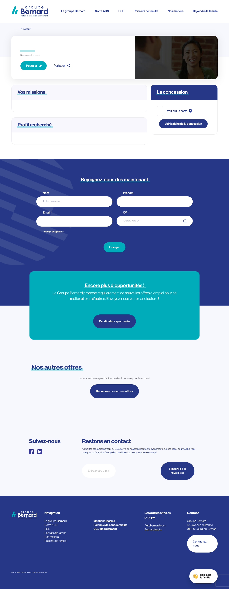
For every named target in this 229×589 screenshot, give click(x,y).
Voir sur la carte (177, 111)
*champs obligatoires (53, 232)
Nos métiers (175, 11)
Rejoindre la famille (205, 11)
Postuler (31, 65)
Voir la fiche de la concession (183, 123)
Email (47, 212)
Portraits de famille (146, 11)
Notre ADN (102, 11)
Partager (59, 65)
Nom (46, 192)
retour (26, 29)
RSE (121, 11)
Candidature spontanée (114, 321)
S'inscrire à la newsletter (177, 470)
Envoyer (114, 247)
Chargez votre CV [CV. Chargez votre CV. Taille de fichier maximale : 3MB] (131, 221)
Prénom (128, 192)
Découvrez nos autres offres (114, 391)
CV (126, 212)
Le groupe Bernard (73, 11)
